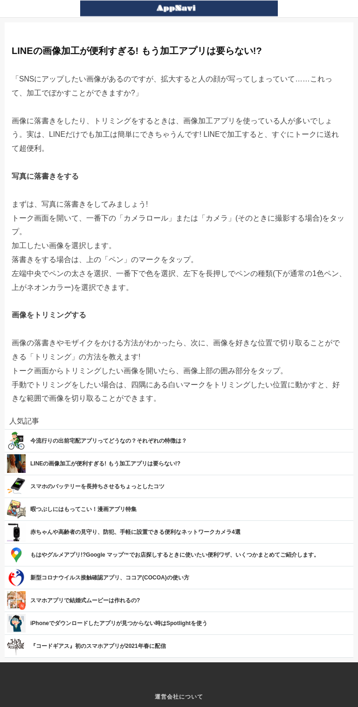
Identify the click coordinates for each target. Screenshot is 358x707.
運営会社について (179, 697)
